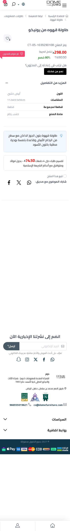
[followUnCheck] (64, 176)
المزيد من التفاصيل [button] (53, 83)
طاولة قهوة (56, 19)
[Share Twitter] (19, 183)
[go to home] (52, 526)
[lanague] (21, 4)
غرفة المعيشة (35, 16)
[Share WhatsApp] (29, 183)
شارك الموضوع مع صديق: (50, 182)
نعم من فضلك (55, 71)
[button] (64, 4)
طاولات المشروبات (13, 16)
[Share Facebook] (9, 183)
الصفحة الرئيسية (58, 16)
